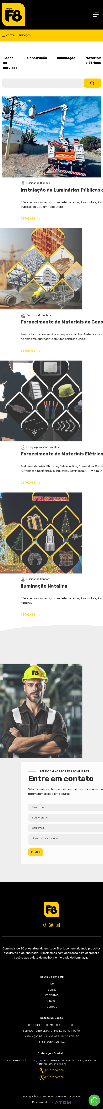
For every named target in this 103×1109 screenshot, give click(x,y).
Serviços (52, 1001)
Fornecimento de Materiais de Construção (51, 1030)
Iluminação (66, 58)
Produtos (52, 995)
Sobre (52, 989)
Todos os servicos (10, 63)
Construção (37, 58)
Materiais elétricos (93, 60)
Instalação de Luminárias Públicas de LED (51, 1036)
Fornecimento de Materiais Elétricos (51, 1025)
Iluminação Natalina (52, 1042)
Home (52, 983)
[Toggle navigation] (95, 14)
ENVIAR (67, 852)
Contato (52, 1006)
